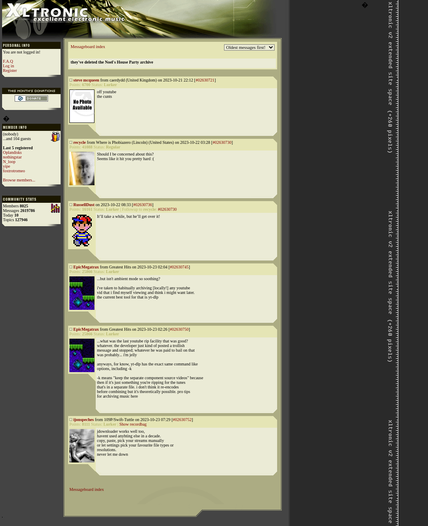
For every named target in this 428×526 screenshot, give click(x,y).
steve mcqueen (86, 80)
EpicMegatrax (86, 267)
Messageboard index (88, 46)
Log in (8, 66)
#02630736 (142, 204)
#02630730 (222, 142)
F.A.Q (8, 61)
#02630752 (182, 419)
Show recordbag (133, 424)
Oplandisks (12, 152)
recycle (80, 142)
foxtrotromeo (14, 171)
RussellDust (84, 204)
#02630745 (179, 267)
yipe (6, 166)
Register (10, 70)
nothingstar (12, 157)
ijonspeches (84, 419)
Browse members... (19, 180)
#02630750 (179, 329)
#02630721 (205, 80)
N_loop (9, 161)
